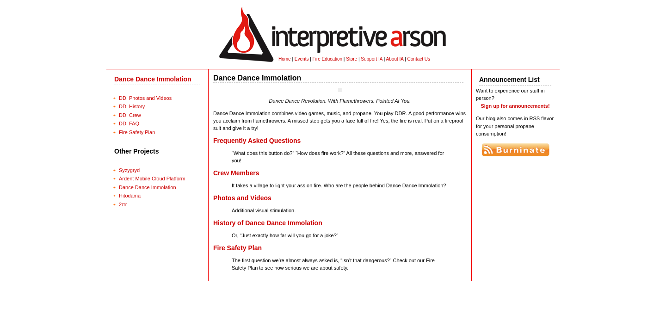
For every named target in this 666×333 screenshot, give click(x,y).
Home (284, 59)
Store (351, 59)
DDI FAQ (129, 123)
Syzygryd (129, 170)
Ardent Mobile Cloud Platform (152, 178)
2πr (123, 204)
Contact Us (418, 59)
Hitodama (130, 195)
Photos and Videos (242, 198)
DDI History (132, 106)
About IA (395, 59)
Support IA (371, 59)
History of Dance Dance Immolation (267, 223)
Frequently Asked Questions (257, 140)
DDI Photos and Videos (145, 98)
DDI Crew (130, 115)
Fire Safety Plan (137, 132)
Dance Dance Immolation (152, 79)
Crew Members (236, 173)
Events (302, 59)
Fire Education (327, 59)
